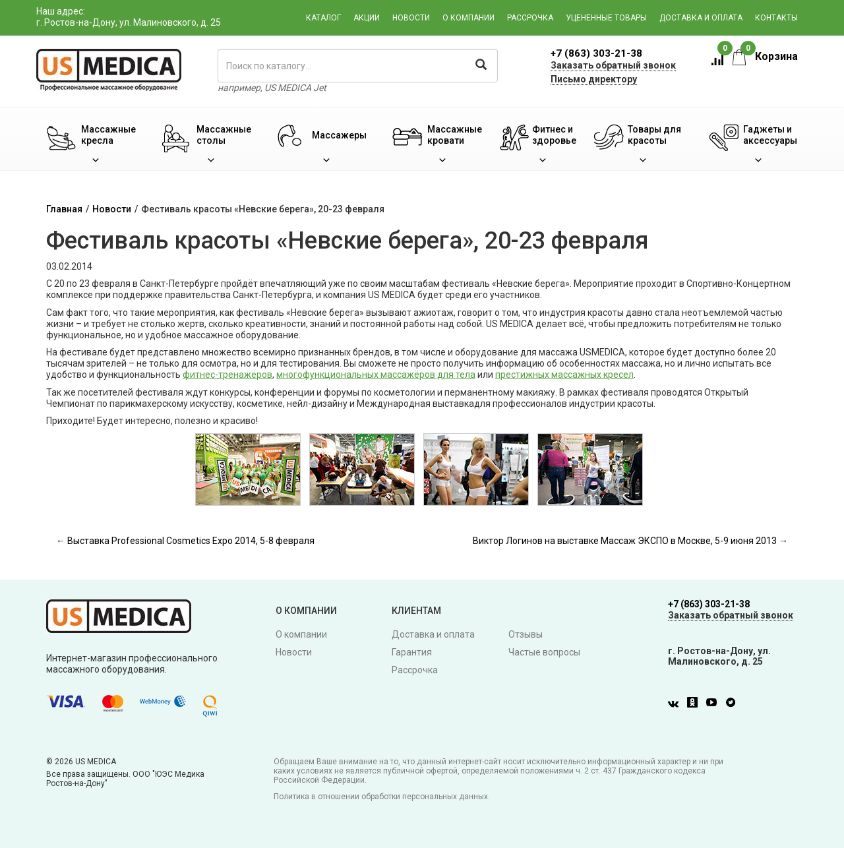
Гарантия (412, 652)
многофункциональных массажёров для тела (375, 374)
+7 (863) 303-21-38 (596, 53)
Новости (411, 17)
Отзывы (525, 634)
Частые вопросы (544, 652)
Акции (366, 17)
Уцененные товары (606, 17)
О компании (468, 17)
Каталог (323, 17)
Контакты (776, 17)
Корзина (765, 56)
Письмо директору (594, 79)
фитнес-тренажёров (227, 374)
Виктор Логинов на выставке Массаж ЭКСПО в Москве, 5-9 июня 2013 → (630, 540)
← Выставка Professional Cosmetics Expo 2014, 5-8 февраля (185, 540)
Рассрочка (530, 17)
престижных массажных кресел (564, 374)
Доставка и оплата (700, 17)
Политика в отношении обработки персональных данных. (382, 796)
